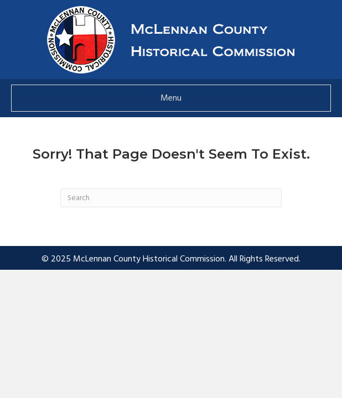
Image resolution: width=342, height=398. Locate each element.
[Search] (171, 197)
